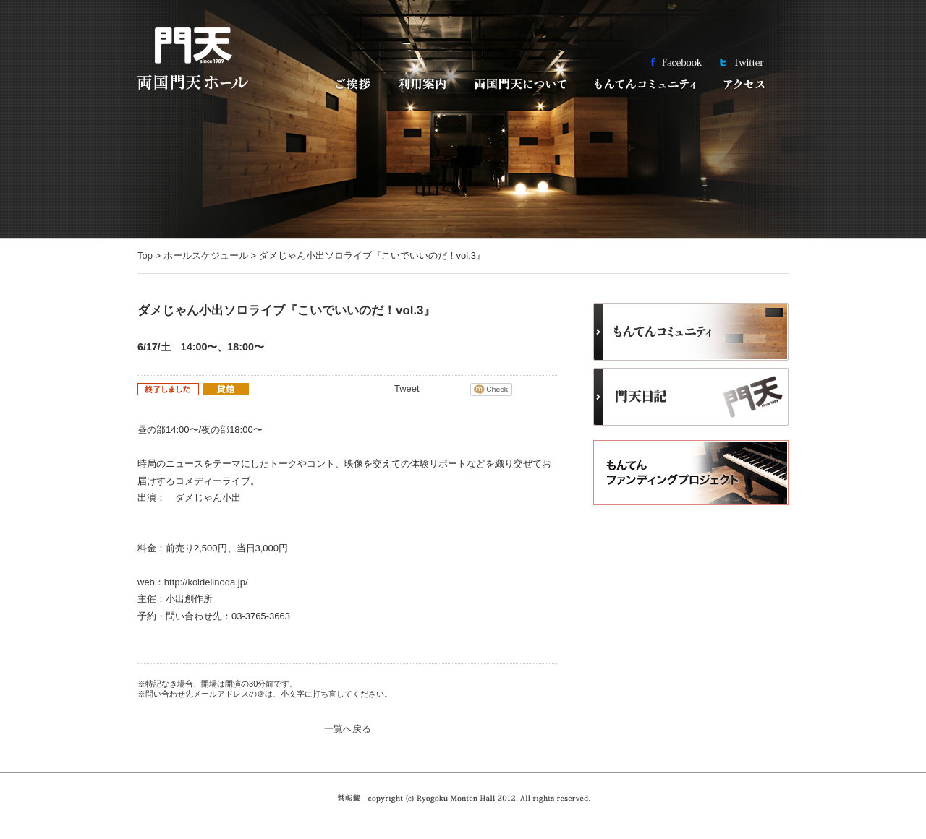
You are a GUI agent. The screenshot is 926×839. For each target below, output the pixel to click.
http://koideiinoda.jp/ (206, 582)
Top (145, 255)
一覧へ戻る (347, 728)
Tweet (407, 388)
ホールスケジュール (205, 255)
